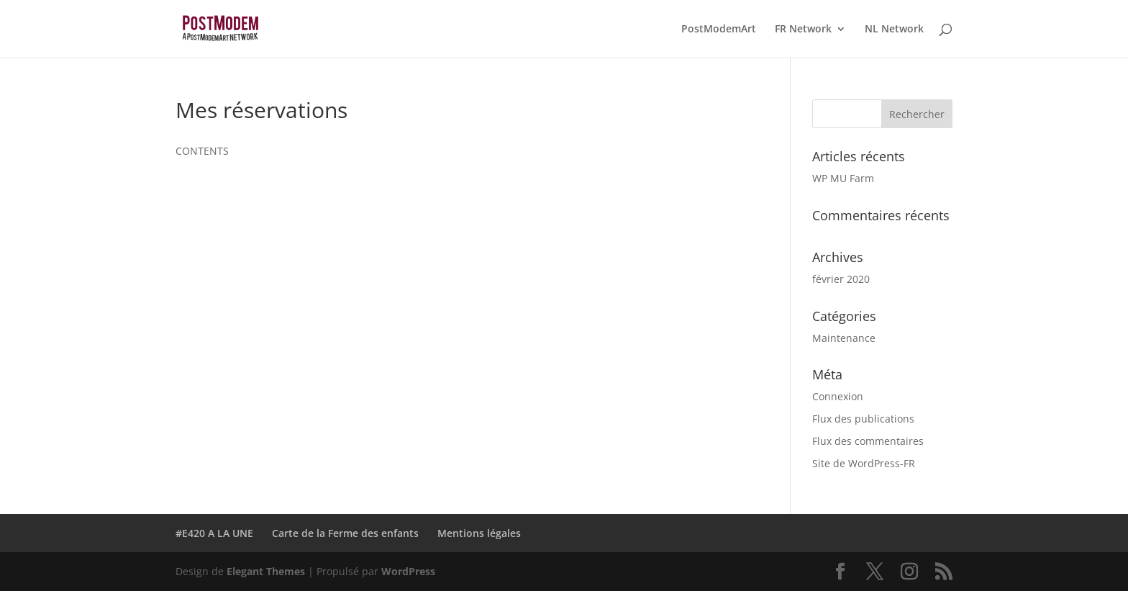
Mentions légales (479, 533)
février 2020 (841, 279)
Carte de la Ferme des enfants (345, 533)
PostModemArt (718, 29)
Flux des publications (863, 418)
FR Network (803, 29)
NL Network (894, 29)
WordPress (408, 571)
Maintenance (843, 338)
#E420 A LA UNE (214, 533)
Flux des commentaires (868, 441)
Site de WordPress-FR (863, 463)
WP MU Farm (843, 178)
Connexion (837, 396)
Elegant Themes (266, 571)
